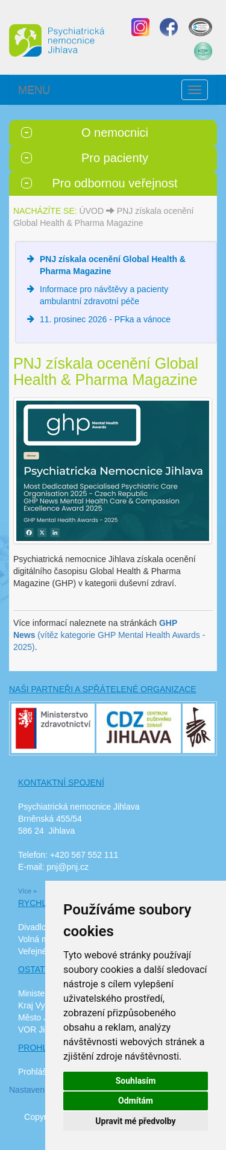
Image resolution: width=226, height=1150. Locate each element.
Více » (27, 891)
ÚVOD (92, 211)
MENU (34, 90)
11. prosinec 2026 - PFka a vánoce (105, 319)
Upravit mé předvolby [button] (135, 1121)
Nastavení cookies (43, 1090)
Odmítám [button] (135, 1100)
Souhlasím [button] (136, 1081)
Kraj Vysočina (43, 1005)
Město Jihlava (44, 1017)
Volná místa (40, 939)
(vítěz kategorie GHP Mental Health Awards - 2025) (109, 635)
